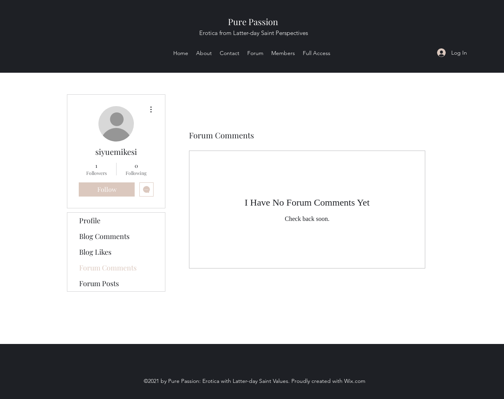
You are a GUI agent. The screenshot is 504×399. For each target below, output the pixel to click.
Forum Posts (99, 283)
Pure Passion (253, 22)
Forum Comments (108, 267)
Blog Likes (95, 252)
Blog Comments (104, 236)
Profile (89, 220)
